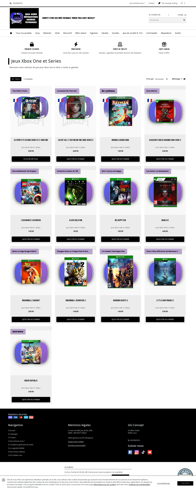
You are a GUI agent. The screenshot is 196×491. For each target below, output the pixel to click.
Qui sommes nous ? (16, 441)
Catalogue (13, 434)
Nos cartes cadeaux (16, 452)
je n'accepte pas (163, 483)
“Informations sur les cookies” (104, 484)
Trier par (150, 79)
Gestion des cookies (76, 441)
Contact (151, 3)
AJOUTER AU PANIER (75, 159)
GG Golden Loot (15, 455)
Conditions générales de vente (20, 444)
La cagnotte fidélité (16, 448)
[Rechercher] (184, 20)
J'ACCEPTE (185, 483)
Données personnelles (76, 445)
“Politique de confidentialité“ (139, 484)
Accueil (11, 430)
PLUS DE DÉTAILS (31, 159)
